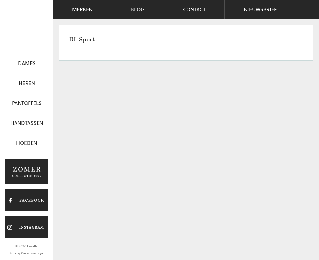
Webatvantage (32, 253)
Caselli (26, 24)
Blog (138, 9)
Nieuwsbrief (260, 9)
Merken (82, 9)
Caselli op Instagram (26, 227)
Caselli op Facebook (26, 200)
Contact (194, 9)
